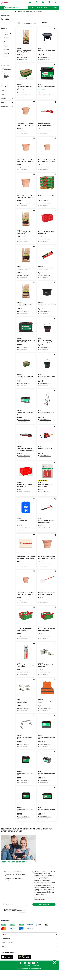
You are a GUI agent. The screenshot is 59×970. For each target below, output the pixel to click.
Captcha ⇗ (22, 912)
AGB (21, 965)
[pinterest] (25, 963)
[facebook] (21, 963)
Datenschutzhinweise (40, 899)
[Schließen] (57, 12)
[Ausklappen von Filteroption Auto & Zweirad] (10, 33)
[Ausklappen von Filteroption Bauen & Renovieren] (11, 38)
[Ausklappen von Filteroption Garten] (10, 42)
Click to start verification (16, 910)
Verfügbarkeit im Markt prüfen (24, 57)
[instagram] (29, 963)
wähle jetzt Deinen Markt (35, 11)
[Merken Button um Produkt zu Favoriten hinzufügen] (34, 28)
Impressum (27, 965)
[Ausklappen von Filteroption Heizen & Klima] (10, 46)
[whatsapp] (38, 963)
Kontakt (4, 934)
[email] (15, 904)
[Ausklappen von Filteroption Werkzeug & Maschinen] (11, 51)
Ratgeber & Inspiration (34, 7)
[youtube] (33, 963)
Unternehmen (5, 946)
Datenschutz (36, 965)
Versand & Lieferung (7, 942)
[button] (2, 8)
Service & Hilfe (6, 938)
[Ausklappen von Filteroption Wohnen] (10, 56)
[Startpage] (4, 3)
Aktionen (55, 7)
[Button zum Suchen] (26, 7)
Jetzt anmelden (44, 904)
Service (46, 7)
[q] (14, 7)
